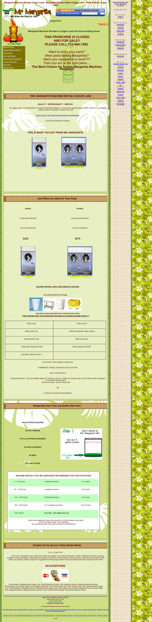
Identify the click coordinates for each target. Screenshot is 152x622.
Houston (46, 609)
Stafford (99, 609)
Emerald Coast (121, 42)
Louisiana (120, 54)
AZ (115, 9)
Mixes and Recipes (9, 56)
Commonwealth (21, 609)
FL (120, 9)
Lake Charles (120, 56)
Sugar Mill (49, 611)
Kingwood (120, 88)
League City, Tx (120, 91)
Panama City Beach (120, 45)
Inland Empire (120, 24)
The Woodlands (120, 103)
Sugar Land (105, 609)
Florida (120, 40)
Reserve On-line (8, 47)
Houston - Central (120, 82)
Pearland (120, 94)
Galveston (120, 79)
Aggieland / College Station (120, 64)
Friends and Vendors (10, 62)
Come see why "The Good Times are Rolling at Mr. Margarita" (58, 115)
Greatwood (41, 609)
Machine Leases (8, 68)
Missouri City (59, 609)
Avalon (7, 609)
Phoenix (120, 16)
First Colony (29, 609)
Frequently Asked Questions (12, 59)
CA (118, 9)
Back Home (7, 65)
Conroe (121, 73)
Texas (120, 62)
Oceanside (120, 27)
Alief (3, 609)
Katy (120, 85)
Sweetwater (61, 611)
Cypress (120, 76)
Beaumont (120, 70)
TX (126, 9)
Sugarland (120, 100)
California (120, 23)
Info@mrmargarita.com (55, 603)
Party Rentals (7, 53)
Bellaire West (13, 609)
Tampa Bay (121, 48)
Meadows (52, 609)
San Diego (120, 34)
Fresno (35, 609)
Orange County (120, 30)
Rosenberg (94, 609)
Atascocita (120, 67)
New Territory (72, 609)
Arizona (120, 15)
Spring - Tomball (120, 97)
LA (123, 9)
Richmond (87, 609)
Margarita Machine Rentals (12, 50)
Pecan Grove (80, 609)
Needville (65, 609)
